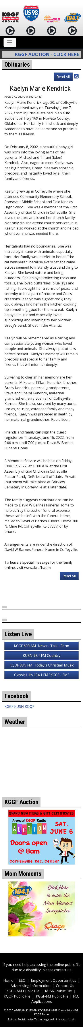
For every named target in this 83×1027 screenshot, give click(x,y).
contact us (62, 969)
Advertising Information (30, 985)
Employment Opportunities (53, 980)
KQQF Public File (17, 996)
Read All (63, 76)
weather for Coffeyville (41, 777)
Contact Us (65, 985)
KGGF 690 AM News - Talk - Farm (41, 645)
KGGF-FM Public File (52, 996)
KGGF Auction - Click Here (48, 54)
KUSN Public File (58, 991)
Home (8, 980)
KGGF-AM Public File (22, 991)
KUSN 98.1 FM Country (41, 655)
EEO (22, 980)
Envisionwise (26, 1019)
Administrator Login (62, 1019)
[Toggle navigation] (10, 42)
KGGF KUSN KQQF (19, 706)
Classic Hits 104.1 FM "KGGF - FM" (41, 674)
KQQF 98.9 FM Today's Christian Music (42, 665)
